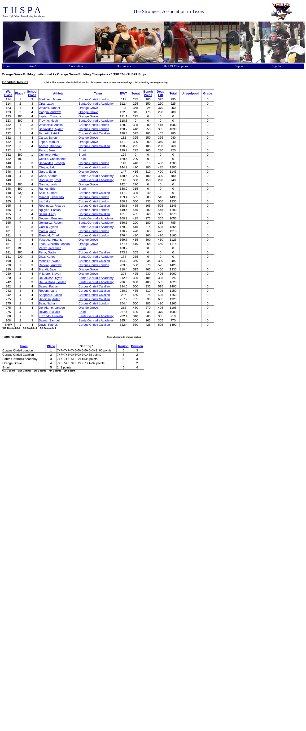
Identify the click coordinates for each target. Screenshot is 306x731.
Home (7, 66)
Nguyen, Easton (50, 210)
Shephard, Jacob (50, 295)
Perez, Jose (47, 150)
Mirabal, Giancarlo (51, 197)
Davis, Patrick (48, 324)
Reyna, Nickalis (49, 312)
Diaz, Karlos (47, 256)
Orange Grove (88, 108)
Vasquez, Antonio (50, 239)
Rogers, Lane (48, 290)
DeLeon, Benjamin (51, 218)
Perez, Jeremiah (50, 248)
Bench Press (148, 93)
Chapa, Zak (47, 167)
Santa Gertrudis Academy (96, 103)
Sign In (276, 66)
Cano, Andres (48, 176)
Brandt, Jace (47, 269)
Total (173, 93)
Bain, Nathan (48, 303)
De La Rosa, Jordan (52, 282)
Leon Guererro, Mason (54, 244)
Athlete (58, 93)
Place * (20, 93)
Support (240, 66)
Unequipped (190, 93)
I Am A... (33, 66)
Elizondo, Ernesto (51, 316)
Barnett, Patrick (49, 133)
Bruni (82, 150)
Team (98, 93)
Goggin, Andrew (50, 112)
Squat (135, 93)
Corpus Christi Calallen (94, 133)
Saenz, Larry (47, 214)
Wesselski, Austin (51, 125)
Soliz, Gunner (48, 193)
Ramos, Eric (47, 188)
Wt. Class (8, 93)
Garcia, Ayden (48, 227)
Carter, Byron (48, 137)
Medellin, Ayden (50, 261)
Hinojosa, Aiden (49, 299)
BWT (123, 93)
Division (137, 346)
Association (75, 66)
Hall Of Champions (176, 66)
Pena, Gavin (47, 252)
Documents (124, 66)
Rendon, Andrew (50, 265)
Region (123, 346)
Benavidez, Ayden (51, 129)
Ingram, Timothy (50, 116)
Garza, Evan (47, 171)
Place (51, 346)
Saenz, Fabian (49, 286)
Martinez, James (50, 99)
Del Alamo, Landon (52, 307)
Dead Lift (160, 93)
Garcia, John (47, 231)
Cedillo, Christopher (52, 159)
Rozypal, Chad (49, 235)
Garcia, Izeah (48, 184)
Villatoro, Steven (50, 273)
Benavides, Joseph (52, 163)
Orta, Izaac (46, 103)
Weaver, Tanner (49, 108)
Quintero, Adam (49, 154)
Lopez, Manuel (49, 142)
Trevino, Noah (48, 120)
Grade (207, 93)
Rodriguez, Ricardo (52, 205)
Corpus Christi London (94, 99)
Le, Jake (44, 201)
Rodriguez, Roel (50, 180)
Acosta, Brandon (50, 146)
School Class (32, 93)
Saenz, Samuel (49, 320)
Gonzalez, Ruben (50, 222)
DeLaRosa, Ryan (50, 278)
